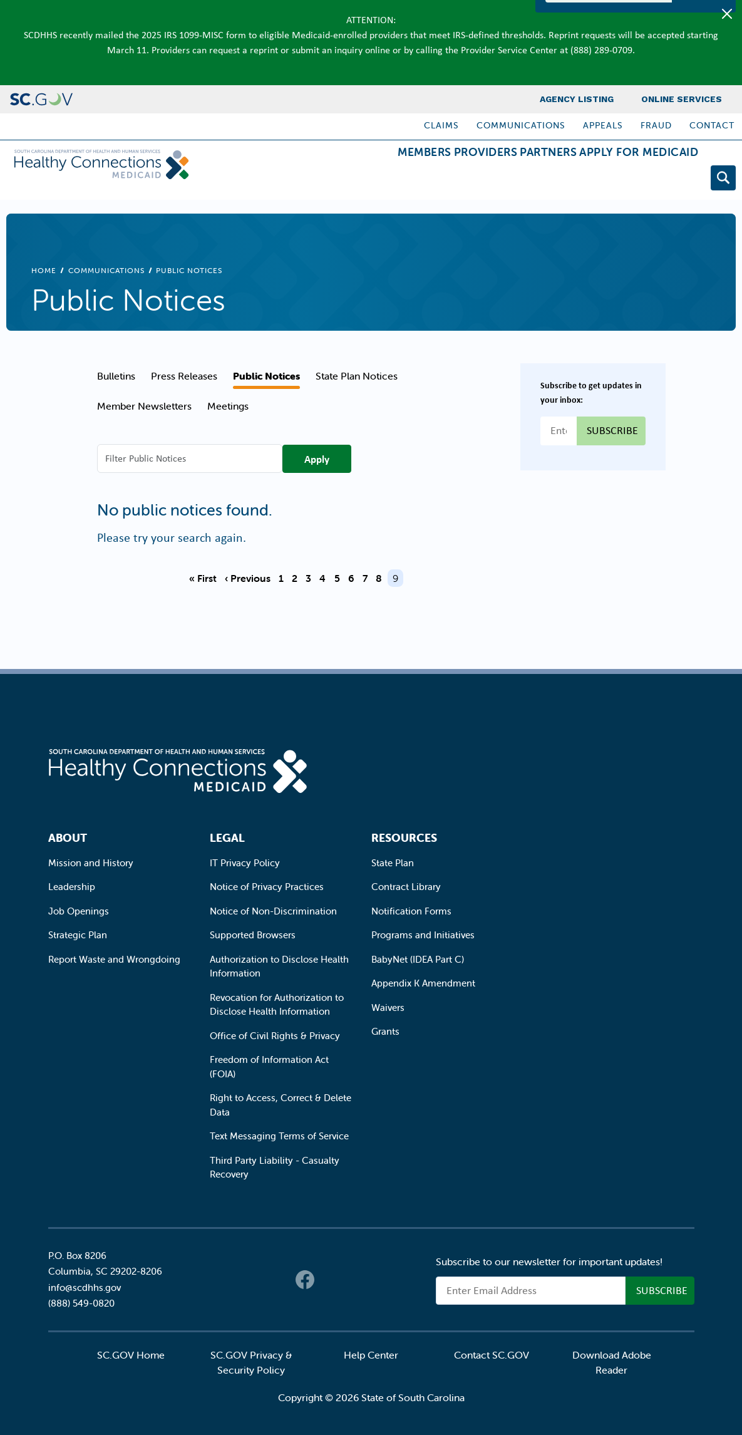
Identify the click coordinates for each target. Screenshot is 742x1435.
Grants (385, 1031)
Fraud (656, 125)
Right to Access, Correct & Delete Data (280, 1105)
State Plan (392, 863)
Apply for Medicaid (628, 180)
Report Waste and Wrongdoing (114, 959)
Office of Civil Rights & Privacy (275, 1036)
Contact (711, 125)
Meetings (228, 406)
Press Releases (184, 376)
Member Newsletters (144, 406)
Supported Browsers (253, 935)
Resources (404, 838)
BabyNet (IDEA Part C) (417, 959)
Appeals (603, 125)
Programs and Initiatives (423, 935)
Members (354, 180)
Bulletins (116, 376)
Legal (227, 838)
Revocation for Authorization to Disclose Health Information (277, 1005)
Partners (518, 180)
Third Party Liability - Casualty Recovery (274, 1167)
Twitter (330, 1279)
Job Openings (78, 911)
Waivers (387, 1007)
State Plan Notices (357, 376)
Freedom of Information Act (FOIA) (269, 1067)
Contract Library (406, 887)
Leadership (71, 887)
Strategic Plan (77, 935)
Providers (436, 180)
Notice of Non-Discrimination (273, 911)
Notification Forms (411, 911)
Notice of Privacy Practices (267, 887)
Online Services (681, 99)
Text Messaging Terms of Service (279, 1136)
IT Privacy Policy (245, 863)
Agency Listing (577, 99)
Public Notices (266, 376)
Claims (441, 125)
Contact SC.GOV (491, 1355)
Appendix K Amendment (423, 983)
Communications (521, 125)
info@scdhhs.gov (84, 1287)
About (67, 838)
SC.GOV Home (131, 1355)
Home (43, 270)
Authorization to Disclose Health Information (279, 966)
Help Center (371, 1355)
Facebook (305, 1279)
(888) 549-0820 (81, 1303)
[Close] (726, 13)
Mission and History (90, 863)
